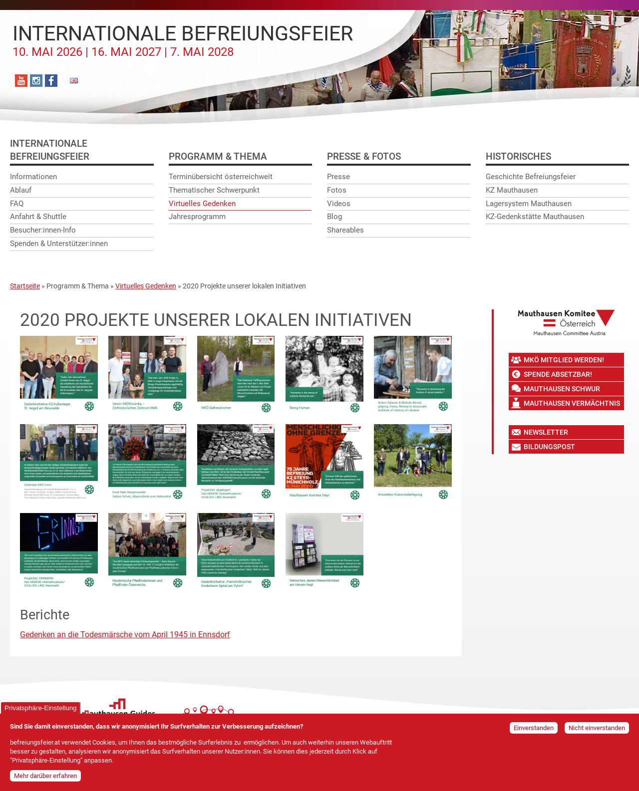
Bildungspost (549, 447)
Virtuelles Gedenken (202, 203)
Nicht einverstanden (597, 731)
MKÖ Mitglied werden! (564, 360)
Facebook (51, 80)
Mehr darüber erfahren (45, 779)
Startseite (25, 286)
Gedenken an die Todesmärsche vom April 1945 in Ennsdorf (125, 634)
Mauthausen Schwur (562, 389)
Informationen (33, 176)
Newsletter (546, 432)
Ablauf (20, 190)
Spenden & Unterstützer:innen (59, 243)
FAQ (16, 203)
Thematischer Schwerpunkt (214, 190)
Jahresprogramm (197, 216)
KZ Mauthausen (512, 190)
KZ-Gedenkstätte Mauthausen (535, 216)
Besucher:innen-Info (43, 230)
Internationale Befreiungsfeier (182, 40)
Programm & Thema (218, 156)
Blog (334, 216)
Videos (338, 203)
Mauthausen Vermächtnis (572, 403)
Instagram (36, 80)
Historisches (518, 156)
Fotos (336, 190)
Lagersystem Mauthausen (529, 203)
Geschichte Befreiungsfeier (531, 176)
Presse (338, 176)
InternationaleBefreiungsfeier (49, 150)
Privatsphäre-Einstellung (40, 711)
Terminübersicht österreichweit (221, 176)
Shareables (345, 230)
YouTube (21, 80)
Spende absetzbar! (558, 374)
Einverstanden (534, 731)
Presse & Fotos (364, 156)
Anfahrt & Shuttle (38, 216)
